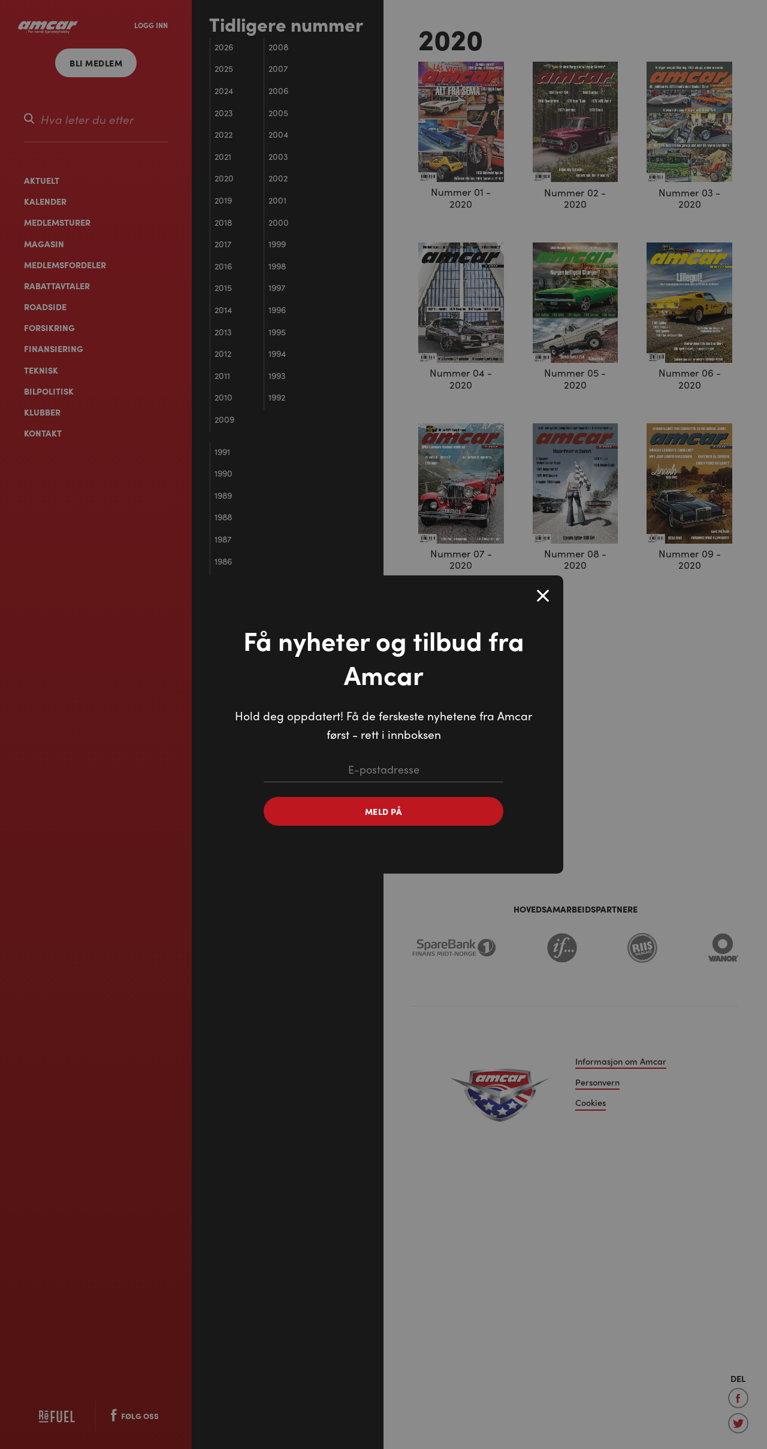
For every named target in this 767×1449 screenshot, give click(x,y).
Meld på (384, 811)
